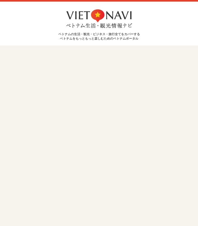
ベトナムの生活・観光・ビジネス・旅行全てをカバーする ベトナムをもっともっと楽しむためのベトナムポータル (99, 34)
